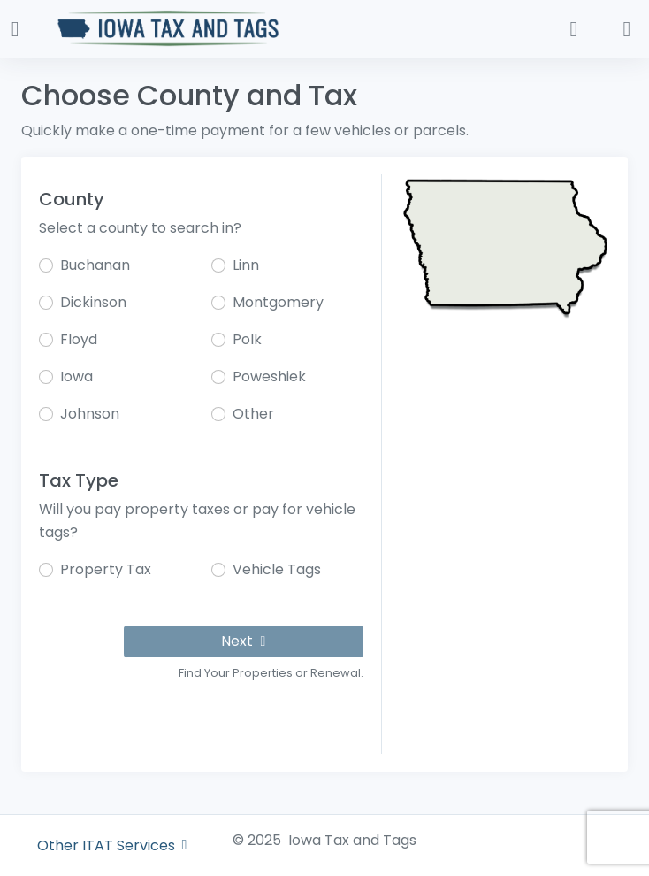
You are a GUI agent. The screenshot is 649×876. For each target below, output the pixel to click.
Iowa (76, 376)
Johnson (89, 413)
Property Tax (105, 569)
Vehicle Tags (277, 569)
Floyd (78, 339)
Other (253, 413)
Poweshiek (269, 376)
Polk (247, 339)
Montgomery (278, 302)
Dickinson (93, 302)
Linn (246, 265)
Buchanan (95, 265)
